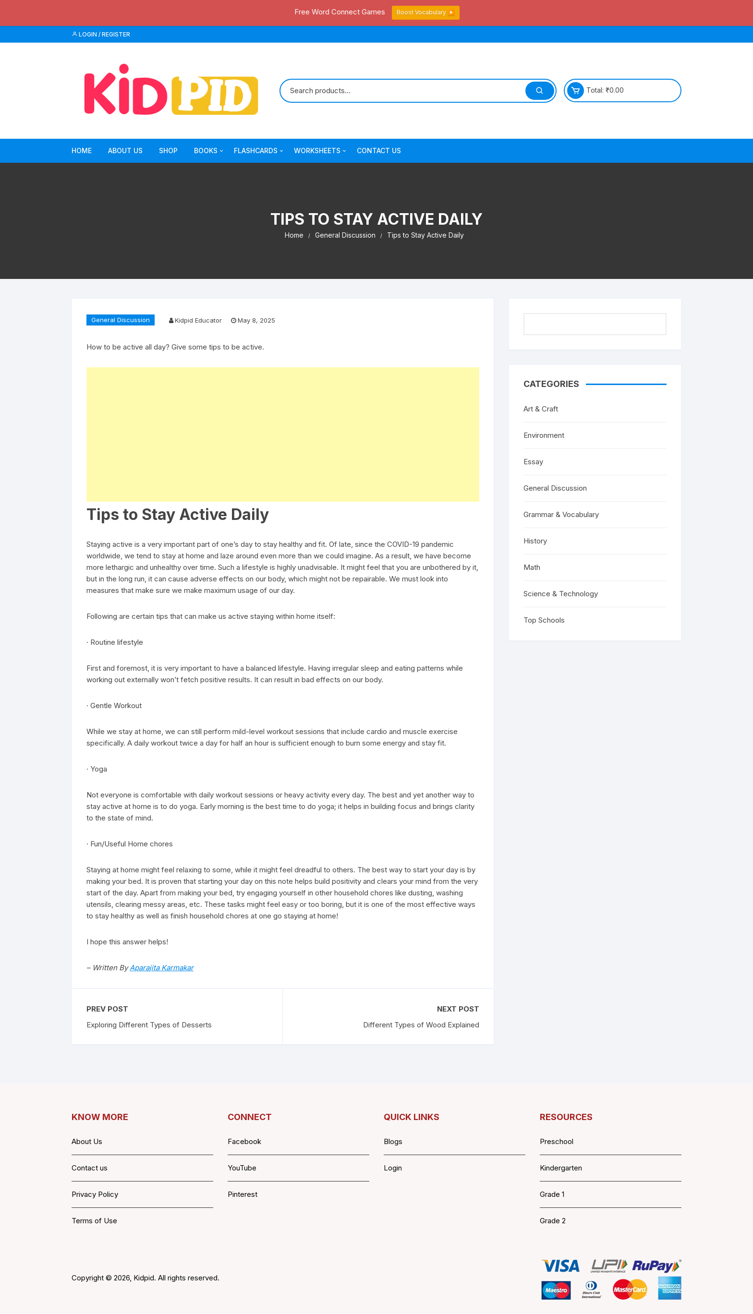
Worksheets (321, 151)
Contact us (90, 1167)
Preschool (556, 1141)
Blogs (393, 1141)
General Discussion (120, 320)
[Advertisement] (282, 434)
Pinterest (242, 1194)
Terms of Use (94, 1220)
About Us (125, 150)
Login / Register (101, 34)
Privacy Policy (95, 1194)
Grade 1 (552, 1194)
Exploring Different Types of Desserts (149, 1024)
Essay (533, 461)
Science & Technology (560, 593)
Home (82, 150)
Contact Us (379, 150)
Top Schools (544, 620)
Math (531, 567)
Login (393, 1167)
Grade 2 (553, 1220)
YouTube (242, 1167)
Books (209, 151)
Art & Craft (540, 408)
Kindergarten (561, 1167)
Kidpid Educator (198, 320)
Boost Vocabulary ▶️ (426, 12)
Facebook (244, 1141)
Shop (168, 150)
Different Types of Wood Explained (421, 1024)
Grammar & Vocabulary (561, 514)
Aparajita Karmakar (162, 967)
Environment (543, 435)
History (535, 540)
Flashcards (259, 151)
